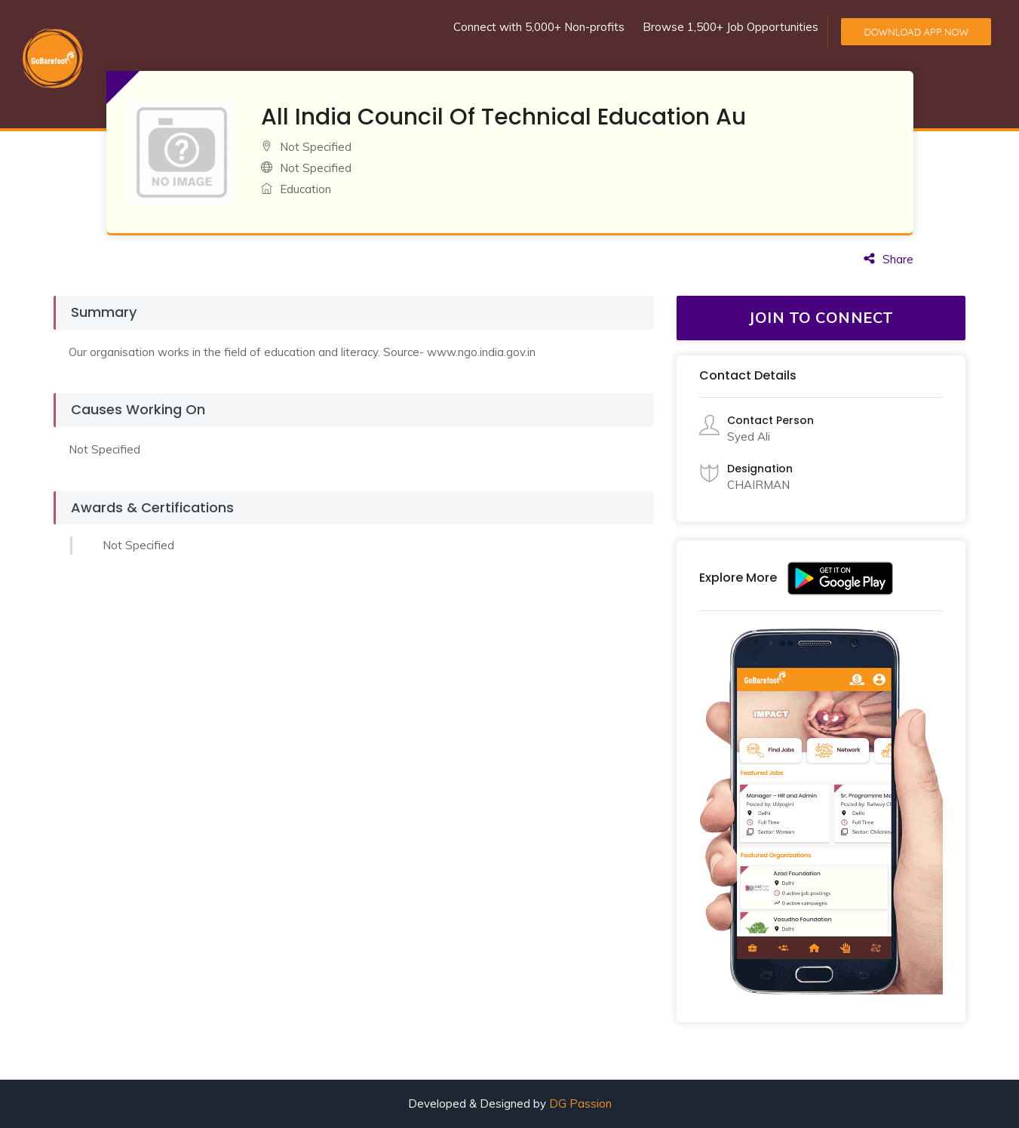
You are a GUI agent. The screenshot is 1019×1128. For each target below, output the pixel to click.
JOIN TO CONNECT (821, 317)
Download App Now (916, 32)
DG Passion (580, 1103)
